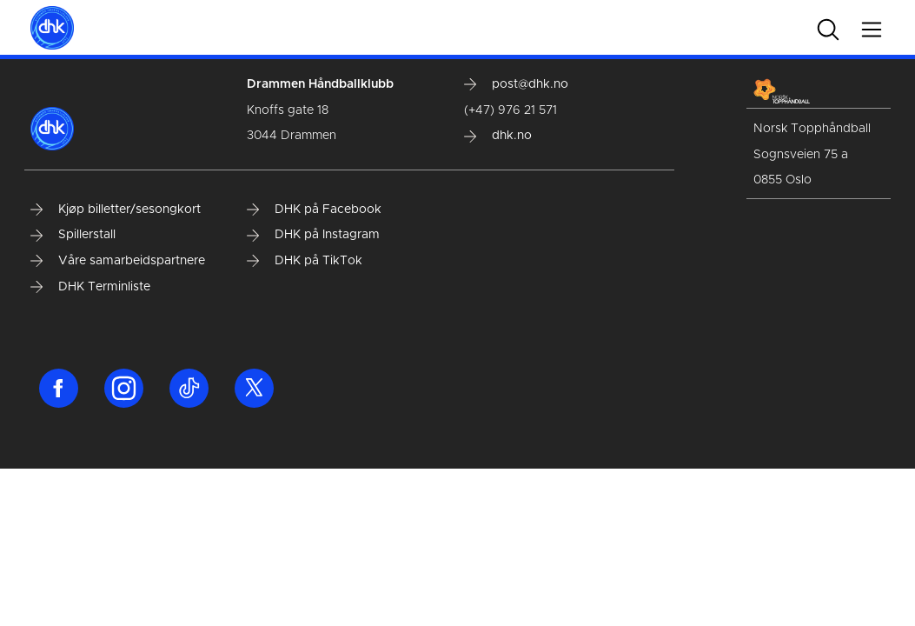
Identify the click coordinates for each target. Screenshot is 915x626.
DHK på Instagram (313, 235)
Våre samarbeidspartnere (117, 261)
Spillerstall (73, 235)
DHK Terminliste (90, 287)
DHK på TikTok (304, 261)
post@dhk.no (516, 84)
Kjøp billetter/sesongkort (115, 209)
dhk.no (498, 136)
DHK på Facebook (314, 209)
